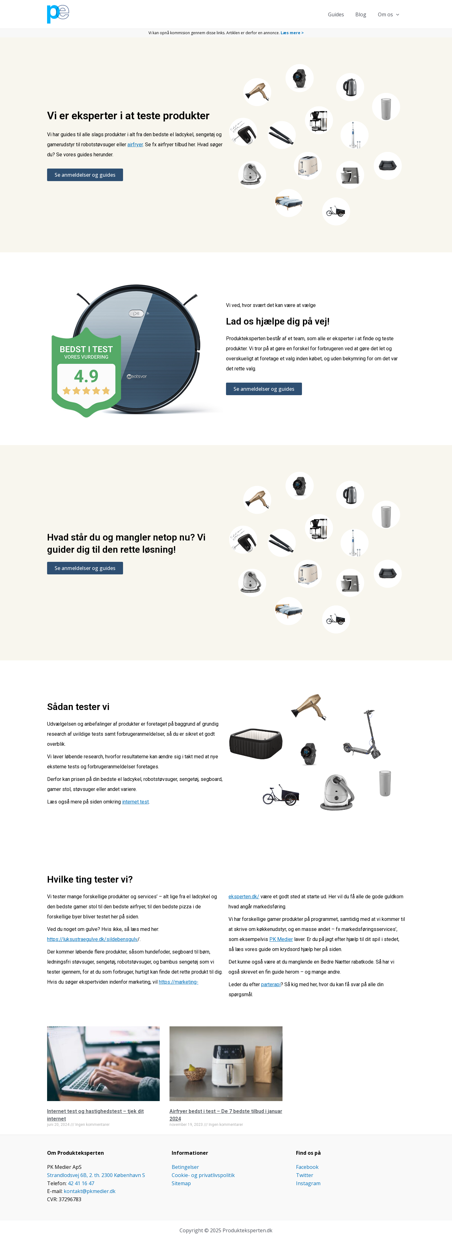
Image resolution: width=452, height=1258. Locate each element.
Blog (363, 14)
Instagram (308, 1183)
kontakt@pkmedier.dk (90, 1191)
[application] (397, 14)
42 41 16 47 (81, 1183)
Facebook (307, 1167)
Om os (389, 14)
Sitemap (181, 1183)
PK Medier (281, 939)
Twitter (304, 1175)
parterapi (271, 984)
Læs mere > (292, 32)
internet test (135, 802)
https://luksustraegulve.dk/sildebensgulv (92, 939)
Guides (339, 14)
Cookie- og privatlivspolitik (203, 1175)
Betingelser (185, 1167)
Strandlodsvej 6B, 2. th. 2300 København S (96, 1175)
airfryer (135, 145)
